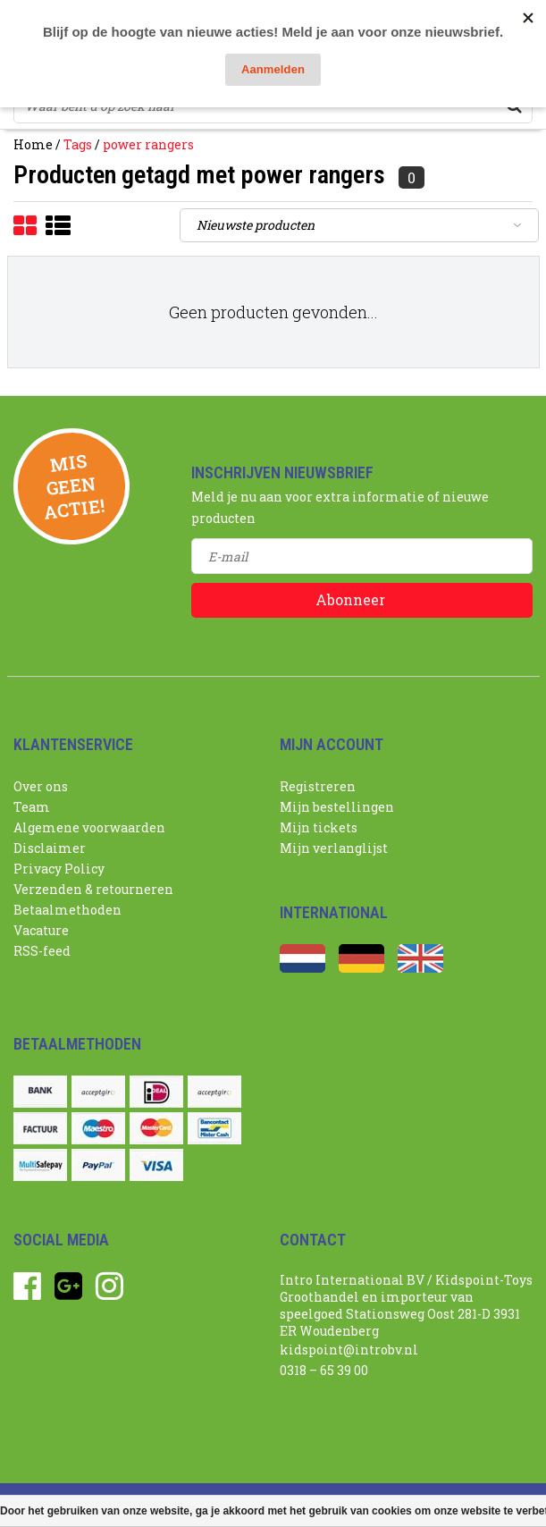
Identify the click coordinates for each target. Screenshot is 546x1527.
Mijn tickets (318, 827)
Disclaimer (49, 847)
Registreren (318, 786)
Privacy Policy (59, 868)
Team (31, 806)
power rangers (148, 144)
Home (33, 144)
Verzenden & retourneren (93, 889)
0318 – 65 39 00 (324, 1370)
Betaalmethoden (67, 909)
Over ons (40, 786)
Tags (77, 144)
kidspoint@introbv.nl (349, 1349)
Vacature (41, 930)
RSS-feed (42, 950)
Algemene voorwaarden (89, 827)
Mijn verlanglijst (334, 847)
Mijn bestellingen (337, 806)
